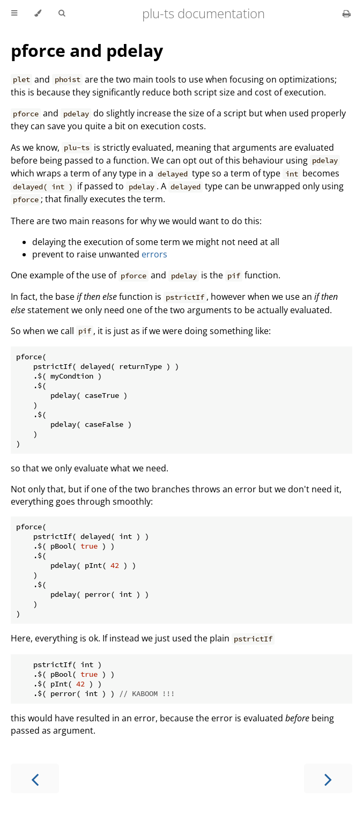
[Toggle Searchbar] (61, 13)
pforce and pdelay (87, 50)
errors (154, 254)
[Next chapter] (328, 778)
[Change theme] (38, 13)
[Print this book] (346, 13)
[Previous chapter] (35, 778)
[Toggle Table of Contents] (14, 13)
